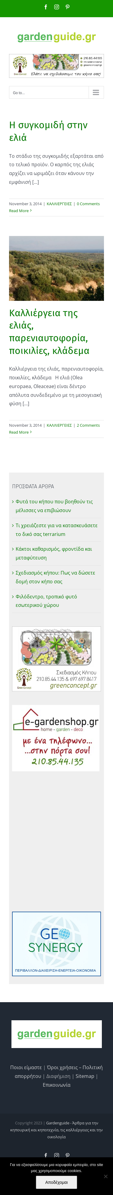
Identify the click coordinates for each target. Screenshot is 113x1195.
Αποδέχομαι (56, 1182)
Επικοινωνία (57, 1085)
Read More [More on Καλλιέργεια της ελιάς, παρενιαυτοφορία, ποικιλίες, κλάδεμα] (19, 432)
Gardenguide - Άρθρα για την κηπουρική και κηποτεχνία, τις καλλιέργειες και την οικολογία (56, 1130)
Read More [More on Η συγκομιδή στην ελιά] (19, 210)
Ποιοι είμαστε (26, 1067)
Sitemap (85, 1076)
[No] (105, 1176)
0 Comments (88, 203)
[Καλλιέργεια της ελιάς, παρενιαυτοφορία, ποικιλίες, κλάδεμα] (56, 268)
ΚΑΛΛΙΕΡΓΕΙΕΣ (59, 203)
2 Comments (88, 425)
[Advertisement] (56, 841)
